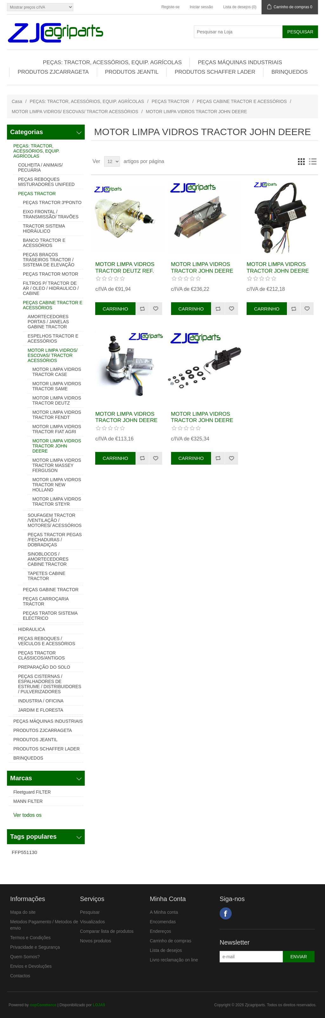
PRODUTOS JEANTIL (132, 72)
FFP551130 (24, 852)
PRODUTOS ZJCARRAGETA (53, 72)
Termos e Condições (30, 937)
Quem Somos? (25, 956)
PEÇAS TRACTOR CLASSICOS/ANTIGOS (41, 655)
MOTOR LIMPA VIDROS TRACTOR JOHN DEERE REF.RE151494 (202, 270)
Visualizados (92, 921)
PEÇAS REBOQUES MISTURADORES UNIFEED (46, 182)
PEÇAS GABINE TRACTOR (50, 589)
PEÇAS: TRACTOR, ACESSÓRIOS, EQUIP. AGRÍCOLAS (112, 62)
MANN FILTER (28, 801)
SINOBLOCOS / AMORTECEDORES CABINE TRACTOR (48, 559)
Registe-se (170, 7)
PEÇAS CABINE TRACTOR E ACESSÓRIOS (242, 101)
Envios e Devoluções (31, 966)
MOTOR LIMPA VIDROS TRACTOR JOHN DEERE (56, 446)
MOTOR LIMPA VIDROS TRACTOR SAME (56, 386)
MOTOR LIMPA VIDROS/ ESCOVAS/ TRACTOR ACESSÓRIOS (75, 111)
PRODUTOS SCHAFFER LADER (215, 72)
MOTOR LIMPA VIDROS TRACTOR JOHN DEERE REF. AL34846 (126, 420)
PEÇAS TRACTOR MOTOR (50, 274)
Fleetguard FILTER (32, 792)
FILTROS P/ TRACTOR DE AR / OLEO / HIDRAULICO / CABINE (51, 288)
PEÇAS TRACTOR (170, 101)
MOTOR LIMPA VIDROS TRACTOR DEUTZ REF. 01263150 (124, 270)
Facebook (226, 913)
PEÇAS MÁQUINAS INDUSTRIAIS (240, 62)
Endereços (160, 931)
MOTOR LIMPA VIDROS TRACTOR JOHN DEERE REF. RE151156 (202, 420)
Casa (17, 101)
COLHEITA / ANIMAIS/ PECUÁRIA (40, 167)
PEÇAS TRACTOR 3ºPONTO (52, 202)
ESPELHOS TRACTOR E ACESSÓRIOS (53, 338)
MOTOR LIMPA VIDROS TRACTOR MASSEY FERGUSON (56, 465)
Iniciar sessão (201, 7)
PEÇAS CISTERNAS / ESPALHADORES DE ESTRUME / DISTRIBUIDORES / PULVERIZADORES (49, 684)
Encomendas (163, 921)
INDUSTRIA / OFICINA (40, 700)
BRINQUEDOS (289, 72)
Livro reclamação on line (174, 959)
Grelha (301, 161)
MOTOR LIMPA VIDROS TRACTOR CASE (56, 372)
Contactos (20, 975)
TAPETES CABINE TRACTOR (46, 576)
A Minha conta (164, 912)
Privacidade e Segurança (35, 947)
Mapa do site (23, 912)
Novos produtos (95, 940)
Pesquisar (90, 912)
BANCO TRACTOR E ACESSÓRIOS (44, 243)
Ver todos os (27, 815)
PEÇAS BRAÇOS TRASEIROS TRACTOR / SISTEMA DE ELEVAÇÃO (48, 259)
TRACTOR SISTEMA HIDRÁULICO (44, 228)
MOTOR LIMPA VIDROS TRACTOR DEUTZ (56, 400)
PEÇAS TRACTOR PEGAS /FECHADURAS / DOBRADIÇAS (55, 539)
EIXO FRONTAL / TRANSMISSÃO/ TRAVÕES (50, 214)
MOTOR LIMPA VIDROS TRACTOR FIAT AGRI (56, 429)
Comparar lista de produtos (107, 931)
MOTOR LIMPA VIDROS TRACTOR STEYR (56, 501)
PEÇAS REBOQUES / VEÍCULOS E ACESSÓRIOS (46, 641)
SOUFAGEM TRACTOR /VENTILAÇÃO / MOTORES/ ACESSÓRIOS (55, 520)
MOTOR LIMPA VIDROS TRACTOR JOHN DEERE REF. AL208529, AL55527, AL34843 (278, 274)
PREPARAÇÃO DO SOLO (44, 667)
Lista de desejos (166, 950)
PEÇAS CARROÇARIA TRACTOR (46, 601)
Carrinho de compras (170, 940)
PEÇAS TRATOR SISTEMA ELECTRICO (50, 616)
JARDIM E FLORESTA (40, 710)
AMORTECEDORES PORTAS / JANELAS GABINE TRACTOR (48, 321)
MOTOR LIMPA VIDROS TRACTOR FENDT (56, 415)
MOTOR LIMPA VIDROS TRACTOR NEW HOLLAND (56, 484)
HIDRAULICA (31, 629)
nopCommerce (43, 1005)
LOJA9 (99, 1005)
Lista (312, 161)
